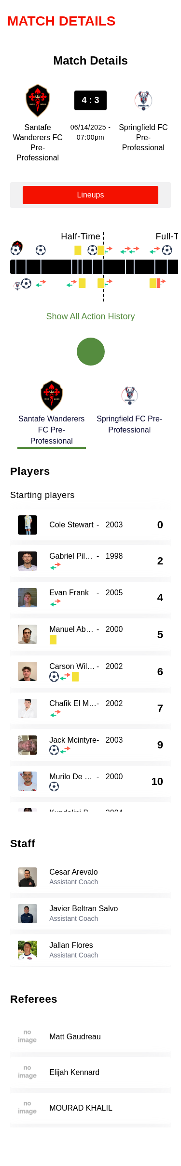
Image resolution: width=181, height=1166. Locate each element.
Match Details (61, 20)
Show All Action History (90, 316)
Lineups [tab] (90, 195)
